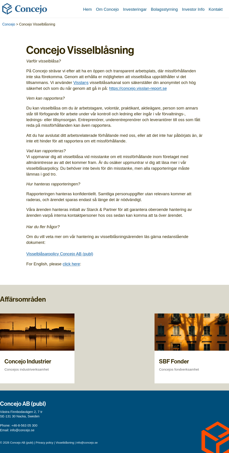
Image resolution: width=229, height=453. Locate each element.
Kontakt (216, 9)
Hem (87, 9)
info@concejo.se (22, 430)
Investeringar (135, 9)
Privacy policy (44, 442)
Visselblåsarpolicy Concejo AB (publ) (59, 253)
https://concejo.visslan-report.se (138, 88)
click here (71, 264)
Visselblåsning (65, 442)
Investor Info (193, 9)
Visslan (80, 82)
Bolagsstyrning (164, 9)
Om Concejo (107, 9)
